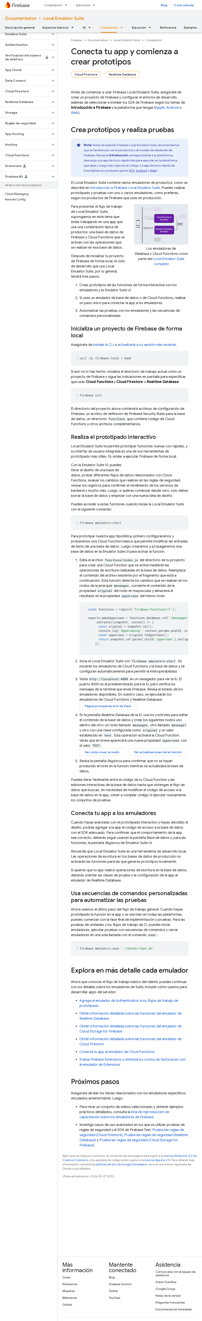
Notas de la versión (168, 1296)
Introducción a (125, 188)
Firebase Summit (120, 1284)
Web (74, 113)
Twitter (113, 1291)
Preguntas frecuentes (170, 1302)
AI (84, 27)
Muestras (68, 1291)
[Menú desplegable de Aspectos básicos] (74, 27)
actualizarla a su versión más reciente (147, 345)
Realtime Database (122, 74)
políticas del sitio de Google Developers (121, 1164)
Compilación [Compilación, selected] (109, 27)
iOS (132, 171)
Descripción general (20, 27)
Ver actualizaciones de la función (158, 752)
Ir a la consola (183, 5)
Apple (159, 108)
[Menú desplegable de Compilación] (67, 5)
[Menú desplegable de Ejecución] (95, 5)
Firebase (76, 40)
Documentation (20, 18)
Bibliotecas (69, 1298)
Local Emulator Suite (63, 18)
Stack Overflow (166, 1282)
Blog (164, 5)
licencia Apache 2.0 (157, 1160)
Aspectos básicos (55, 27)
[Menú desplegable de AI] (91, 27)
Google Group (165, 1289)
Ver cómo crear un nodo (102, 752)
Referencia (168, 27)
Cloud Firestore (86, 74)
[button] (25, 34)
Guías (66, 1277)
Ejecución (83, 5)
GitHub (67, 1304)
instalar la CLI (103, 345)
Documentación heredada (174, 1309)
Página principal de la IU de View (108, 706)
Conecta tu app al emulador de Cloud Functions (116, 1052)
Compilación (53, 5)
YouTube (114, 1298)
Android (172, 108)
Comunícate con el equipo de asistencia (175, 1273)
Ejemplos (190, 27)
